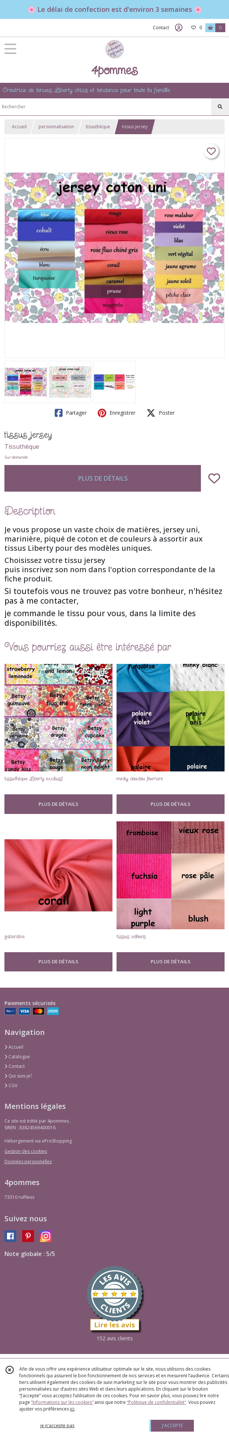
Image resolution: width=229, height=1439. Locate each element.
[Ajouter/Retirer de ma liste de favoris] (214, 478)
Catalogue (17, 1056)
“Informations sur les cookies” (62, 1402)
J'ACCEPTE (172, 1425)
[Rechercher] (220, 106)
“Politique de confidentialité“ (156, 1402)
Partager (71, 412)
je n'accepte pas (57, 1425)
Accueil (19, 126)
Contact (161, 27)
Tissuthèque (21, 446)
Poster (161, 412)
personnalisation (56, 126)
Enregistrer (116, 412)
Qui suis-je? (18, 1076)
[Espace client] (179, 28)
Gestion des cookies (25, 1151)
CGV (10, 1085)
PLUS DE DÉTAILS (103, 478)
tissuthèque (98, 126)
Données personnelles (28, 1161)
